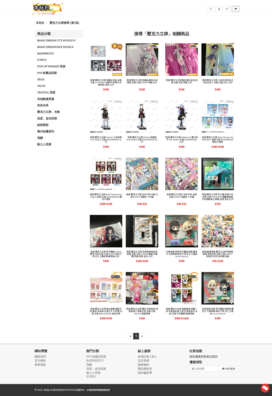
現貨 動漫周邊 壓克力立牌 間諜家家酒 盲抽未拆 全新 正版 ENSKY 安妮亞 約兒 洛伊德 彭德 (217, 254)
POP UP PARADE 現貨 (51, 66)
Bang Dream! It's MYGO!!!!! (56, 40)
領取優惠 (228, 368)
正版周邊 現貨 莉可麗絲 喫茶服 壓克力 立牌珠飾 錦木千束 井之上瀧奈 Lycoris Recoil (218, 311)
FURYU (42, 59)
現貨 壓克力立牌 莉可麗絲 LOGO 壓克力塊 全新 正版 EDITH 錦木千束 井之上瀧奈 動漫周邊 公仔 (106, 254)
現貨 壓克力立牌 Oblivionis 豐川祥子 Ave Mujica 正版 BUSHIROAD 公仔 (181, 139)
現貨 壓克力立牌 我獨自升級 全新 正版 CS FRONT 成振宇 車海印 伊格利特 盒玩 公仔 (106, 82)
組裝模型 (43, 124)
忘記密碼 (143, 360)
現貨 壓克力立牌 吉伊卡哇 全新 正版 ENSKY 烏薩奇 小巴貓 (142, 195)
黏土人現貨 (44, 144)
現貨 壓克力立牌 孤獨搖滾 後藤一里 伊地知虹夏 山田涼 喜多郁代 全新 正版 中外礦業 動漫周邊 (182, 311)
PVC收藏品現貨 (47, 72)
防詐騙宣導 (145, 372)
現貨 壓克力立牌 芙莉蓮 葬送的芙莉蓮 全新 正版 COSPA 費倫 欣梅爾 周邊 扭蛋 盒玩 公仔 (142, 254)
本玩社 (40, 23)
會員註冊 (143, 356)
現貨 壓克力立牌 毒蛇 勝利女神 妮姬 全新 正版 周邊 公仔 (182, 81)
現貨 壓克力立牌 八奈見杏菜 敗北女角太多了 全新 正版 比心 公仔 (217, 81)
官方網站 (40, 360)
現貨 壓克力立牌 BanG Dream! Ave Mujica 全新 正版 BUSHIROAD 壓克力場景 (106, 196)
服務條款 (143, 364)
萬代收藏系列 (45, 131)
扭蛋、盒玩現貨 (47, 118)
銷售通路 (40, 364)
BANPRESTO (45, 53)
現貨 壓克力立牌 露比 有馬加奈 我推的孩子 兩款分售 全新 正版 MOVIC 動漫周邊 (142, 311)
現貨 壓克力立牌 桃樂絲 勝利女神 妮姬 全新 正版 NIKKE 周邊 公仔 (142, 81)
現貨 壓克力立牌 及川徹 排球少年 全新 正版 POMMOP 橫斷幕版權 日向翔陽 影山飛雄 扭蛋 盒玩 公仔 (218, 196)
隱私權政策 (145, 368)
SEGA (40, 79)
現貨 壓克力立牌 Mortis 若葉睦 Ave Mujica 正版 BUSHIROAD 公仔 (142, 139)
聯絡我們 (40, 356)
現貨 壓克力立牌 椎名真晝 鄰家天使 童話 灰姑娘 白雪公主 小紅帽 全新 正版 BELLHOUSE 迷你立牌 (106, 311)
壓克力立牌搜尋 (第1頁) (64, 23)
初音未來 (43, 105)
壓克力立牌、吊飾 (48, 111)
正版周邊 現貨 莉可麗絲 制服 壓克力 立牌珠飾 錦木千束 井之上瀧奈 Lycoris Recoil (182, 254)
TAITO (41, 85)
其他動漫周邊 (45, 98)
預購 (40, 137)
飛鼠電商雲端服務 (97, 390)
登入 (154, 356)
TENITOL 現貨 (46, 92)
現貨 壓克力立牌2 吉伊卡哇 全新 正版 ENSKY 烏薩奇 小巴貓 (182, 195)
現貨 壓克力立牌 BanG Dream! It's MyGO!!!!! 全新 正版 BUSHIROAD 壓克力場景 (218, 139)
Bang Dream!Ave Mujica (55, 46)
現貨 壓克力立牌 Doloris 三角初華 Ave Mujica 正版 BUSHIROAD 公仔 (106, 139)
